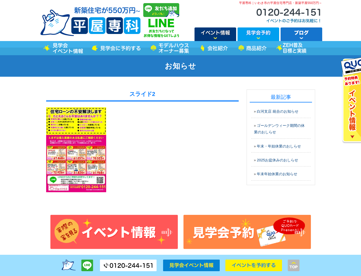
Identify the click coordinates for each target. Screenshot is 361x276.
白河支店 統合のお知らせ (277, 111)
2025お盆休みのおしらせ (277, 160)
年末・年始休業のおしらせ (279, 146)
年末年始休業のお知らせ (277, 174)
